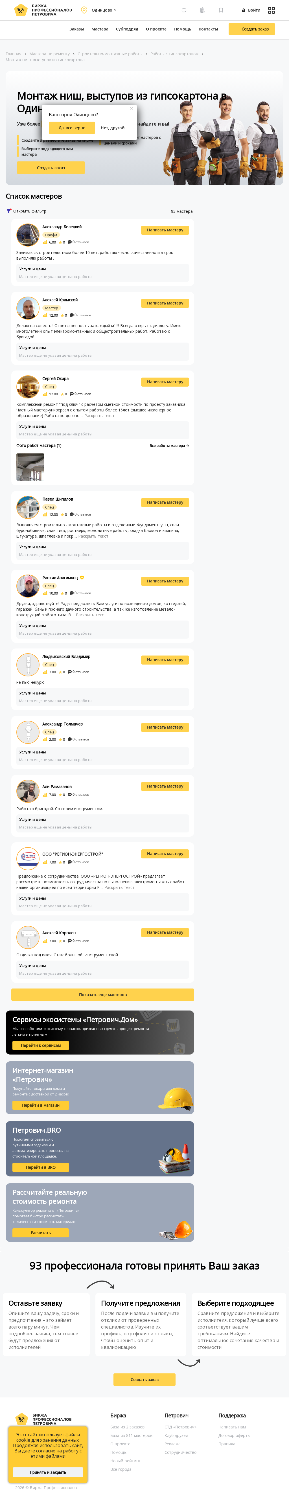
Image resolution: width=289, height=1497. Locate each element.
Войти (251, 10)
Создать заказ (51, 167)
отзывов (78, 242)
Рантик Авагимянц (60, 577)
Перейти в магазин (41, 1105)
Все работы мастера (169, 445)
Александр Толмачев (62, 724)
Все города (121, 1469)
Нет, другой (112, 127)
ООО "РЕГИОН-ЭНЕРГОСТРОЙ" (72, 854)
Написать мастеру (165, 230)
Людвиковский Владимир (66, 656)
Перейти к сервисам (41, 1045)
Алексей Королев (59, 932)
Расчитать (41, 1232)
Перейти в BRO (41, 1167)
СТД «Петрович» (180, 1427)
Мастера (99, 29)
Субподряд (127, 29)
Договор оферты (234, 1435)
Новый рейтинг (125, 1460)
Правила (226, 1443)
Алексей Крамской (60, 300)
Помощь (182, 29)
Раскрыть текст (99, 415)
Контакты (208, 29)
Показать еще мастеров (103, 994)
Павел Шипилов (57, 499)
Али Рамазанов (57, 786)
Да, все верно (72, 127)
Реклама (173, 1443)
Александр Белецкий (62, 226)
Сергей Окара (55, 378)
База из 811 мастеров (131, 1435)
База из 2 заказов (127, 1427)
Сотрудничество (180, 1452)
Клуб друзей (176, 1435)
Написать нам (232, 1427)
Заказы (76, 29)
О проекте (156, 29)
